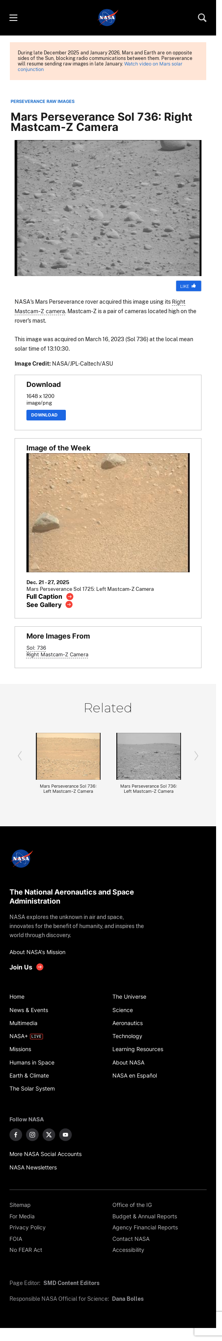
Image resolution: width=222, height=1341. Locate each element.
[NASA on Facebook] (15, 1134)
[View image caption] (50, 596)
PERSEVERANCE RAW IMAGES (43, 101)
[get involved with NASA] (26, 967)
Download (46, 415)
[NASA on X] (49, 1134)
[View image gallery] (49, 604)
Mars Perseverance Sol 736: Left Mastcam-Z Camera (68, 789)
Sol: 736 (36, 648)
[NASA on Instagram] (32, 1134)
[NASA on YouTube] (65, 1134)
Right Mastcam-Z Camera (57, 654)
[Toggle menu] (13, 17)
